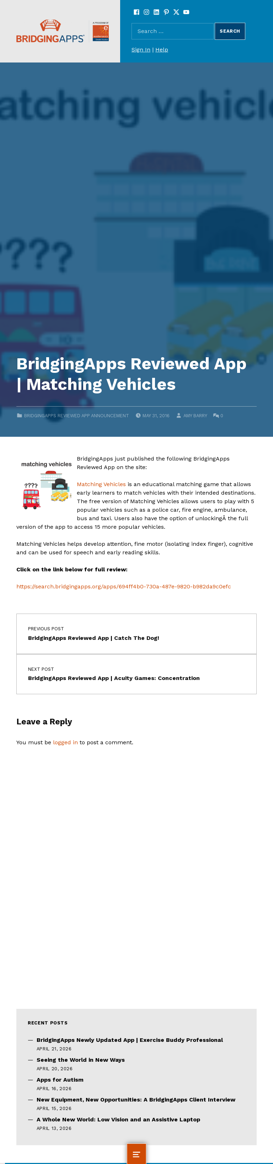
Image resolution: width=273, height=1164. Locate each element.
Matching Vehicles (101, 484)
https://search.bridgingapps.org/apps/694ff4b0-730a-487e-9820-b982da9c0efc (123, 586)
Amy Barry (195, 415)
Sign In (141, 49)
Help (161, 49)
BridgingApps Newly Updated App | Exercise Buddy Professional (130, 1040)
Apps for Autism (60, 1079)
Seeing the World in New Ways (81, 1059)
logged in (65, 742)
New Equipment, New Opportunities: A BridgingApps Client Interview (136, 1099)
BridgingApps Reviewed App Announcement (76, 415)
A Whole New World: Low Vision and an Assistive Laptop (118, 1119)
